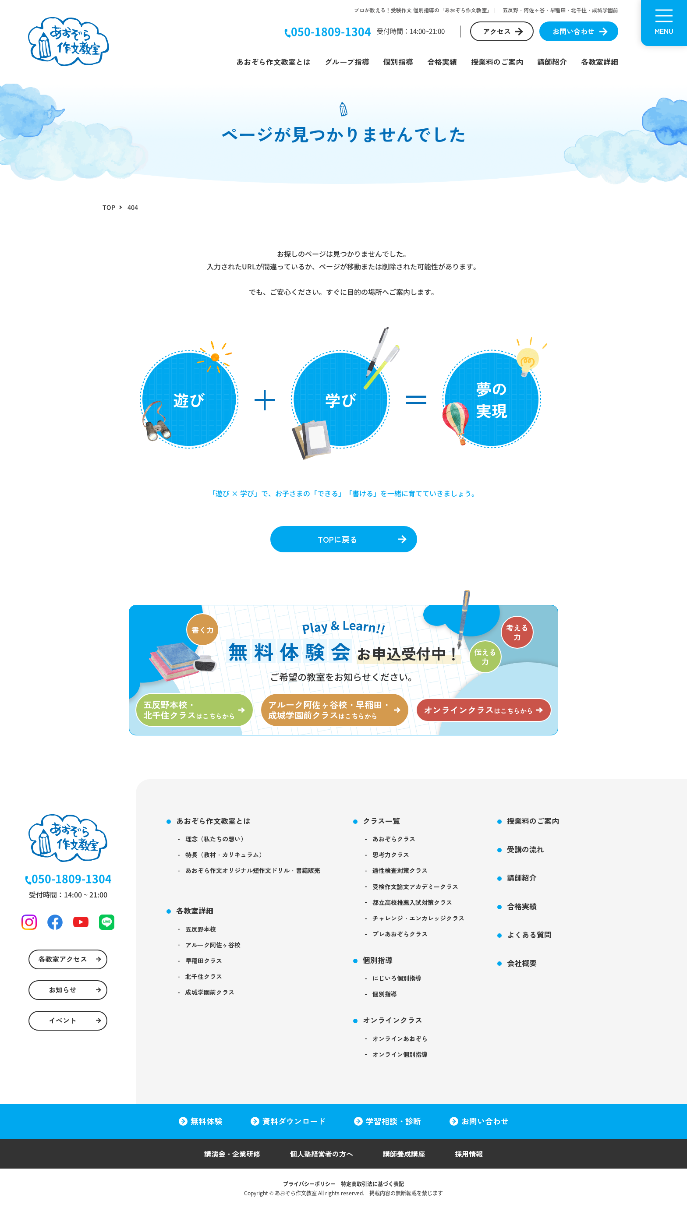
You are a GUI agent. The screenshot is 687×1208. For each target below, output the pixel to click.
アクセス (497, 31)
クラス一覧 (381, 820)
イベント (63, 1020)
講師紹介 (552, 61)
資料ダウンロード (294, 1121)
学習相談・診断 (393, 1121)
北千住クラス (203, 976)
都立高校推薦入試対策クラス (412, 902)
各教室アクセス (62, 959)
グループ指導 (347, 61)
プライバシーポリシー (309, 1183)
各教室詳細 (599, 61)
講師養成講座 (404, 1153)
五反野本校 (200, 929)
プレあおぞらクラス (400, 933)
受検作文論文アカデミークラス (415, 886)
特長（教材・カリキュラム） (225, 854)
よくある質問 (529, 934)
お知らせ (63, 989)
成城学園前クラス (209, 992)
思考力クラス (390, 854)
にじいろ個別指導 (396, 978)
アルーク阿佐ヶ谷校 (213, 944)
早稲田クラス (203, 960)
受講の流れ (525, 849)
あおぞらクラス (393, 838)
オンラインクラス (392, 1019)
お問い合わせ (573, 31)
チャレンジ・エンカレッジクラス (418, 918)
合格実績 (442, 61)
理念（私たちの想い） (216, 838)
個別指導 (398, 61)
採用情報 (469, 1153)
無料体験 (206, 1121)
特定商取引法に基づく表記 (372, 1183)
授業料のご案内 (497, 61)
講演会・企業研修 (232, 1153)
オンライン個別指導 (400, 1054)
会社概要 (522, 962)
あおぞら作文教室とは (273, 61)
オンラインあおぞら (400, 1038)
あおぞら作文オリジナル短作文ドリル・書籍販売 (252, 870)
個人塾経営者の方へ (321, 1153)
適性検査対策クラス (400, 870)
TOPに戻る (338, 539)
